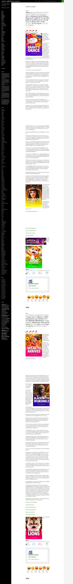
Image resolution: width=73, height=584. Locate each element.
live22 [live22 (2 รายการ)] (7, 312)
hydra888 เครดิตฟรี (4, 142)
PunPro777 (3, 182)
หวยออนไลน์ (3, 63)
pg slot (2, 27)
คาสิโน (2, 220)
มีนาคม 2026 (3, 280)
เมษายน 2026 (3, 279)
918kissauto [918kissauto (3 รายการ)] (4, 305)
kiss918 (3, 28)
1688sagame (3, 110)
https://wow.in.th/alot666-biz (31, 509)
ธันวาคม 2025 (3, 284)
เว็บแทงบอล (3, 269)
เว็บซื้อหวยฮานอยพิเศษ (5, 264)
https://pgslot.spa (4, 25)
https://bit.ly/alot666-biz (30, 504)
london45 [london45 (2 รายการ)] (3, 313)
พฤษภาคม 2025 (4, 292)
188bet (2, 111)
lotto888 (3, 155)
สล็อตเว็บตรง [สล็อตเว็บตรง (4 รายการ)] (4, 338)
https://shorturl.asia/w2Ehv (30, 514)
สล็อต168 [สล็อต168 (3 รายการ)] (7, 330)
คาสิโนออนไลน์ (4, 222)
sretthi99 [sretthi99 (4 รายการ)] (6, 322)
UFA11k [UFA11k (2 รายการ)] (3, 323)
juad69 (2, 148)
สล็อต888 (3, 17)
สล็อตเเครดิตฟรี (4, 254)
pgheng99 (3, 52)
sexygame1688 (4, 198)
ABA (2, 120)
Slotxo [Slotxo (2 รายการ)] (2, 322)
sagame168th (3, 188)
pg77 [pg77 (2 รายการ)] (6, 313)
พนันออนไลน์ (3, 233)
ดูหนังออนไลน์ (3, 32)
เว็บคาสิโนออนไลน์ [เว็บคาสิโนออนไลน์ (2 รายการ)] (5, 339)
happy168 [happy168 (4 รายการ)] (7, 308)
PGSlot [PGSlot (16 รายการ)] (4, 315)
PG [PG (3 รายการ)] (5, 313)
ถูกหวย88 (3, 225)
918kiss (3, 43)
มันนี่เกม (3, 236)
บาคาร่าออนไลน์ (4, 60)
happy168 (3, 139)
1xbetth (3, 114)
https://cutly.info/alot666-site (31, 230)
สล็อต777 (3, 242)
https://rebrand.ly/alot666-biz (31, 507)
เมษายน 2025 (3, 293)
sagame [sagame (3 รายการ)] (7, 319)
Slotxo (2, 204)
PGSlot (2, 175)
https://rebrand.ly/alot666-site (31, 228)
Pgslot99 (3, 177)
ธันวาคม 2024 (3, 298)
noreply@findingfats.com (33, 288)
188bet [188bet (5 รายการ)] (3, 304)
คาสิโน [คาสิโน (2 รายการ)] (5, 323)
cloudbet (3, 132)
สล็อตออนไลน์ (3, 41)
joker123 (3, 37)
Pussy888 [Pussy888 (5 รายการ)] (7, 318)
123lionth (3, 109)
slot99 (2, 13)
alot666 (27, 10)
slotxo (2, 36)
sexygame (3, 197)
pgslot (35, 93)
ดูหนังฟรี (3, 47)
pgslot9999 (3, 178)
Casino (2, 131)
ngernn (2, 160)
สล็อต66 (3, 14)
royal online (3, 186)
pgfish (2, 170)
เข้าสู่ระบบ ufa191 (4, 260)
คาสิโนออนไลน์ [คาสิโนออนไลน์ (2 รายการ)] (4, 324)
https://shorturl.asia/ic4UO (30, 232)
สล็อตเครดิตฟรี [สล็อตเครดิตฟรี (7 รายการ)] (5, 336)
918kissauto (3, 117)
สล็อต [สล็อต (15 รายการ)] (3, 330)
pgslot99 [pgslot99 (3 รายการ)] (3, 316)
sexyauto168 (3, 194)
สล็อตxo (3, 40)
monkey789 (3, 159)
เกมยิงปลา (3, 259)
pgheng (2, 171)
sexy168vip (3, 193)
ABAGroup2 (3, 121)
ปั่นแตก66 (3, 59)
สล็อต (2, 35)
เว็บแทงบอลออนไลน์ (4, 270)
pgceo (2, 169)
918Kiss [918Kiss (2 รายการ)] (6, 304)
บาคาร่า (3, 21)
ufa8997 (3, 216)
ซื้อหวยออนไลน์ (4, 62)
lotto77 (2, 154)
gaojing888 (3, 138)
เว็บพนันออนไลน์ (4, 266)
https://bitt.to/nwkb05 (29, 235)
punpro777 (3, 61)
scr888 (2, 192)
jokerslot (3, 38)
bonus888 (3, 128)
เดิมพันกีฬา (3, 261)
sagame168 (3, 187)
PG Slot (2, 165)
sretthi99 (3, 208)
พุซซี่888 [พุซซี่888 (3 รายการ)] (7, 328)
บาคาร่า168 (3, 50)
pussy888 (3, 20)
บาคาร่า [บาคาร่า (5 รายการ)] (3, 325)
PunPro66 (3, 181)
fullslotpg (3, 53)
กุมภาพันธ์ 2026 (4, 281)
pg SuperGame (3, 166)
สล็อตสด (3, 249)
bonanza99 (3, 127)
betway (2, 125)
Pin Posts (59, 1)
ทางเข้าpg (3, 227)
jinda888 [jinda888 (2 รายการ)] (7, 309)
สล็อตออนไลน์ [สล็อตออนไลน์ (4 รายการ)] (4, 335)
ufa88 (2, 215)
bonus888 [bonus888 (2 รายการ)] (6, 306)
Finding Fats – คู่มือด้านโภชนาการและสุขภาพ (11, 1)
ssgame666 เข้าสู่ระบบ (4, 209)
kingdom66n (3, 149)
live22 (2, 54)
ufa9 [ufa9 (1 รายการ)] (8, 322)
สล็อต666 (44, 186)
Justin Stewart (32, 286)
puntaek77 (3, 183)
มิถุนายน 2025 (3, 291)
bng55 (2, 126)
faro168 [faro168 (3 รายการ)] (3, 308)
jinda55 (3, 143)
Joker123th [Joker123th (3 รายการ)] (4, 312)
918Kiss (3, 116)
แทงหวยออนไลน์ (4, 272)
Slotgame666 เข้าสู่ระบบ (5, 203)
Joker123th (3, 147)
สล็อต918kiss (3, 244)
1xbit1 (2, 115)
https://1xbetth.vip (4, 24)
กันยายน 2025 (3, 287)
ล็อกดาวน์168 (3, 237)
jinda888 (3, 144)
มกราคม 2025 (3, 297)
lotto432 (3, 153)
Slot (2, 200)
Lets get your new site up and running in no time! (49, 1)
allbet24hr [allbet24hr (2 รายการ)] (7, 305)
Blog (36, 1)
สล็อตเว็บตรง (3, 15)
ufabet (2, 219)
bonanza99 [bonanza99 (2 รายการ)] (3, 306)
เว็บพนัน (3, 265)
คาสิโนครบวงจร (4, 221)
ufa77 (2, 214)
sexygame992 (3, 199)
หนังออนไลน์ (3, 56)
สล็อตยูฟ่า (3, 248)
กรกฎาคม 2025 (4, 290)
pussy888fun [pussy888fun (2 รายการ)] (4, 319)
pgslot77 (3, 58)
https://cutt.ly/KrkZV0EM (30, 512)
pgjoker (3, 172)
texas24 (3, 211)
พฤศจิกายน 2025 (4, 285)
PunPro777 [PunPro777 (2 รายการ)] (3, 318)
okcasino (3, 161)
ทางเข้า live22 (3, 226)
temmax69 (3, 210)
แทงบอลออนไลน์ (4, 271)
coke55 (2, 133)
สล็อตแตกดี (3, 255)
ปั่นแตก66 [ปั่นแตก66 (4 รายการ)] (4, 328)
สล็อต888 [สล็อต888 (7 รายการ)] (4, 333)
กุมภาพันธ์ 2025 (4, 296)
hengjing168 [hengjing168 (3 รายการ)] (4, 309)
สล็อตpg (3, 247)
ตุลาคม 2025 (3, 286)
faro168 (3, 136)
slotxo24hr (3, 205)
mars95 (3, 158)
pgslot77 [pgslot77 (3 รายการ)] (7, 315)
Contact (39, 1)
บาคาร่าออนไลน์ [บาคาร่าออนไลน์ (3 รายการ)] (5, 327)
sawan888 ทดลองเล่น (4, 189)
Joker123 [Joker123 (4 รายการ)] (4, 310)
